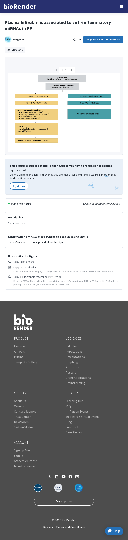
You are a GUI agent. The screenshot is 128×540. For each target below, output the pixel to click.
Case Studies (74, 432)
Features (20, 346)
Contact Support (25, 411)
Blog (69, 422)
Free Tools (73, 427)
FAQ (68, 406)
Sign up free (64, 501)
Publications (74, 351)
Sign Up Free (22, 450)
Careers (19, 406)
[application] (113, 531)
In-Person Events (77, 411)
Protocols (72, 367)
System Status (23, 427)
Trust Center (22, 417)
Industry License (24, 466)
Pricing (18, 357)
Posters (71, 372)
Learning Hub (74, 401)
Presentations (75, 357)
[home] (20, 6)
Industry (71, 346)
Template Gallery (25, 362)
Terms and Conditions (70, 527)
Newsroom (21, 422)
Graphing (72, 362)
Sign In (18, 455)
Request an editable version (103, 39)
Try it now (19, 186)
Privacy (48, 527)
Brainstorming (75, 383)
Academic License (25, 461)
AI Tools (19, 351)
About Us (20, 401)
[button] (122, 6)
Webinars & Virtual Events (83, 417)
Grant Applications (78, 378)
